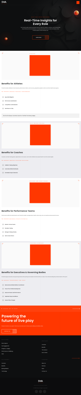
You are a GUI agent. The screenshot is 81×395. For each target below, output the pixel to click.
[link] (40, 37)
